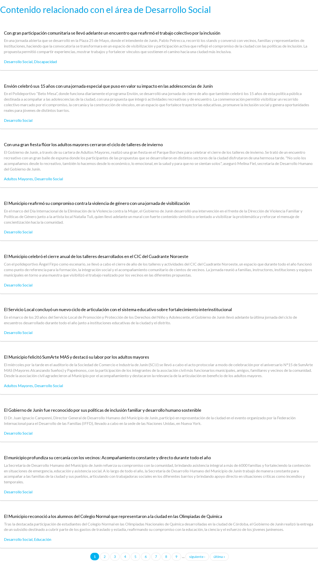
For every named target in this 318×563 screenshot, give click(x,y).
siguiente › (197, 556)
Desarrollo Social (18, 61)
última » (219, 556)
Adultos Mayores (18, 178)
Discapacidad (45, 61)
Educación (42, 539)
